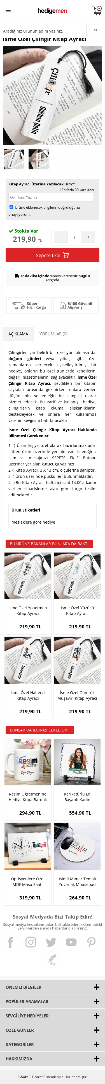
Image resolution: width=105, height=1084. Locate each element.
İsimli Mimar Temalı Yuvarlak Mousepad (77, 881)
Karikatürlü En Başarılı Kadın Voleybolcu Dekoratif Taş (77, 797)
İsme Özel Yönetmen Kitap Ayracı (27, 610)
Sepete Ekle (52, 255)
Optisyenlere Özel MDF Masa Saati (28, 881)
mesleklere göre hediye (33, 522)
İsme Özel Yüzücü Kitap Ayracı (77, 610)
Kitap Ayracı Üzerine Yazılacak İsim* (41, 184)
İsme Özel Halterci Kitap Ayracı (28, 695)
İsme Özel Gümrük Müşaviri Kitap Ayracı (77, 695)
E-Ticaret (36, 1076)
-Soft (23, 1076)
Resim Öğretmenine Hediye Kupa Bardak (28, 796)
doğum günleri (24, 358)
